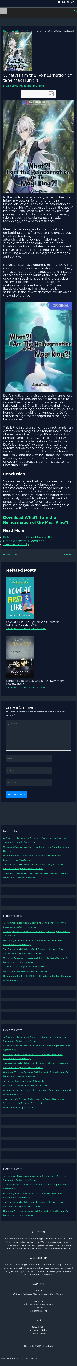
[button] (75, 11)
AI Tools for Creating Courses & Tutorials (23, 967)
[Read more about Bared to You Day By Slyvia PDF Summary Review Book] (20, 656)
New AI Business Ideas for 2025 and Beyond (25, 971)
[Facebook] (59, 1)
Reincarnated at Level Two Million (28, 537)
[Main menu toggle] (3, 11)
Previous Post (9, 554)
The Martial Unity (16, 544)
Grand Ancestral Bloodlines (23, 541)
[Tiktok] (72, 1)
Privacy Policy (38, 1333)
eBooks (27, 86)
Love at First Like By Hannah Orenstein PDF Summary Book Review (36, 623)
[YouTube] (63, 1)
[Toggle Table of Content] (49, 93)
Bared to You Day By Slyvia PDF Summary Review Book (35, 682)
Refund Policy (38, 1327)
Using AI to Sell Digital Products (19, 1107)
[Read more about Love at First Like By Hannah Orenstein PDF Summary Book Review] (20, 597)
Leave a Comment (12, 86)
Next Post (70, 554)
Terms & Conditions (38, 1330)
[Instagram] (68, 1)
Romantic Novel (22, 628)
